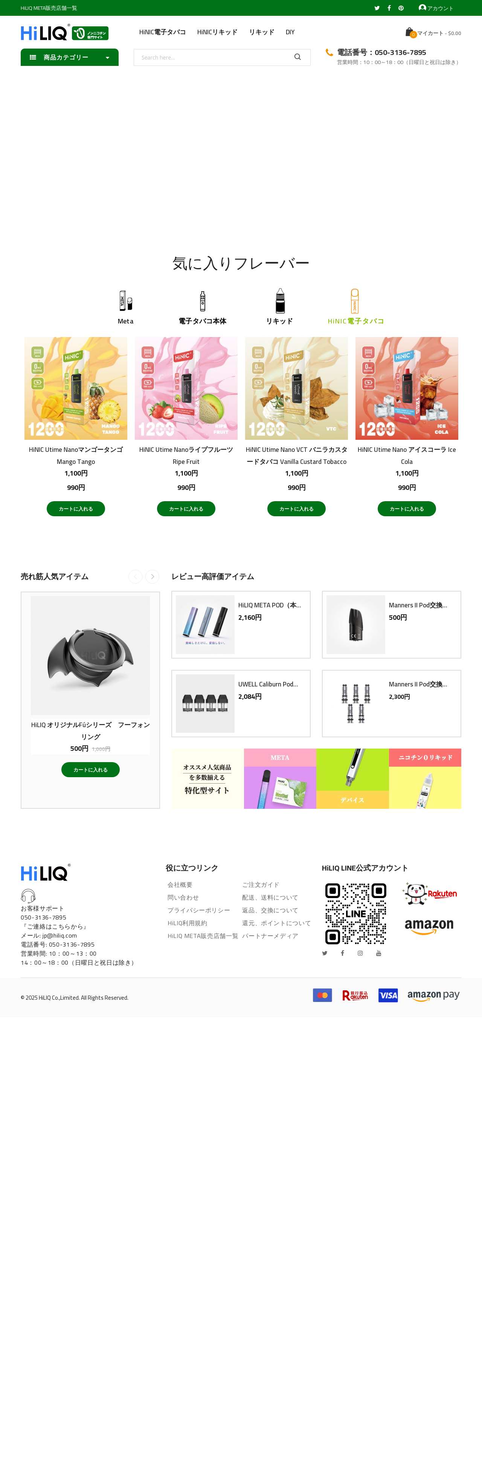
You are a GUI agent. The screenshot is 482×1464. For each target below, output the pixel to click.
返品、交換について (270, 910)
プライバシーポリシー (199, 910)
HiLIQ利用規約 (187, 923)
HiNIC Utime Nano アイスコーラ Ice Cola (407, 455)
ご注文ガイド (261, 884)
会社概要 (180, 884)
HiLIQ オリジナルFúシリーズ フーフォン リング (90, 730)
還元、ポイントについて (276, 923)
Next (152, 577)
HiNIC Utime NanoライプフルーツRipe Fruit (186, 455)
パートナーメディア (270, 935)
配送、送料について (270, 897)
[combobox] (222, 57)
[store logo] (65, 32)
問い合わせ (183, 897)
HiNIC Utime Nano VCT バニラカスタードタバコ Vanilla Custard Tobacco (297, 455)
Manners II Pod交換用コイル (421, 684)
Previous (135, 577)
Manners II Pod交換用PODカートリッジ (421, 605)
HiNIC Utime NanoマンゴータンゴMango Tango (76, 455)
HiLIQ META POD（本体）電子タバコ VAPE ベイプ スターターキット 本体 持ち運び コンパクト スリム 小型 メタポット (270, 605)
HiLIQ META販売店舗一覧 (49, 8)
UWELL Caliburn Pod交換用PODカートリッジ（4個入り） (270, 684)
